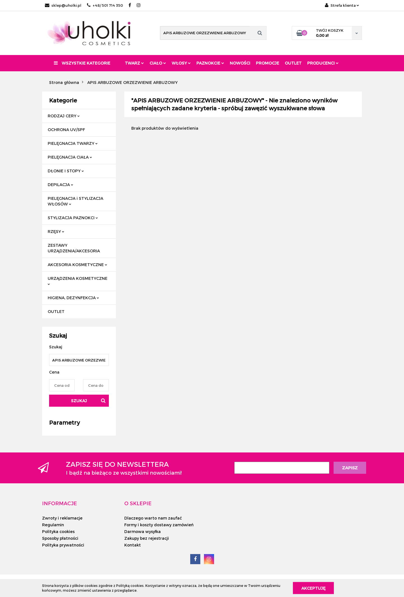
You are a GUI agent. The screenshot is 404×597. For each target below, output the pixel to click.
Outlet (293, 63)
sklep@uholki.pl (63, 5)
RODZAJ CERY (64, 115)
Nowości (240, 63)
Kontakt (132, 545)
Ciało (158, 63)
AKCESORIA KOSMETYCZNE (77, 264)
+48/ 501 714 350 (105, 5)
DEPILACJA (60, 184)
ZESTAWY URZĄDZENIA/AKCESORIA (74, 248)
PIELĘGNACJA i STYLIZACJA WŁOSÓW (75, 201)
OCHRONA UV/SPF (66, 129)
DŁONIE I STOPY (66, 170)
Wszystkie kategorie (82, 63)
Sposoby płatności (60, 538)
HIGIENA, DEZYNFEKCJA (73, 297)
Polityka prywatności (63, 545)
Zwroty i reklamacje (62, 518)
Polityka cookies (58, 531)
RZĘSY (56, 231)
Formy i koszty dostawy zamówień (159, 524)
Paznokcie (210, 63)
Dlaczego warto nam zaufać (153, 518)
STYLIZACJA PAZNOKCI (73, 217)
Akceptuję (313, 587)
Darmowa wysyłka (142, 531)
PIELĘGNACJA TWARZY (73, 143)
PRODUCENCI (323, 63)
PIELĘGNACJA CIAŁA (70, 157)
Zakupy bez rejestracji (146, 538)
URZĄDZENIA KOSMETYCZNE (77, 280)
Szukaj (79, 400)
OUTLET (56, 311)
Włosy (181, 63)
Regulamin (53, 524)
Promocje (267, 63)
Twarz (134, 63)
